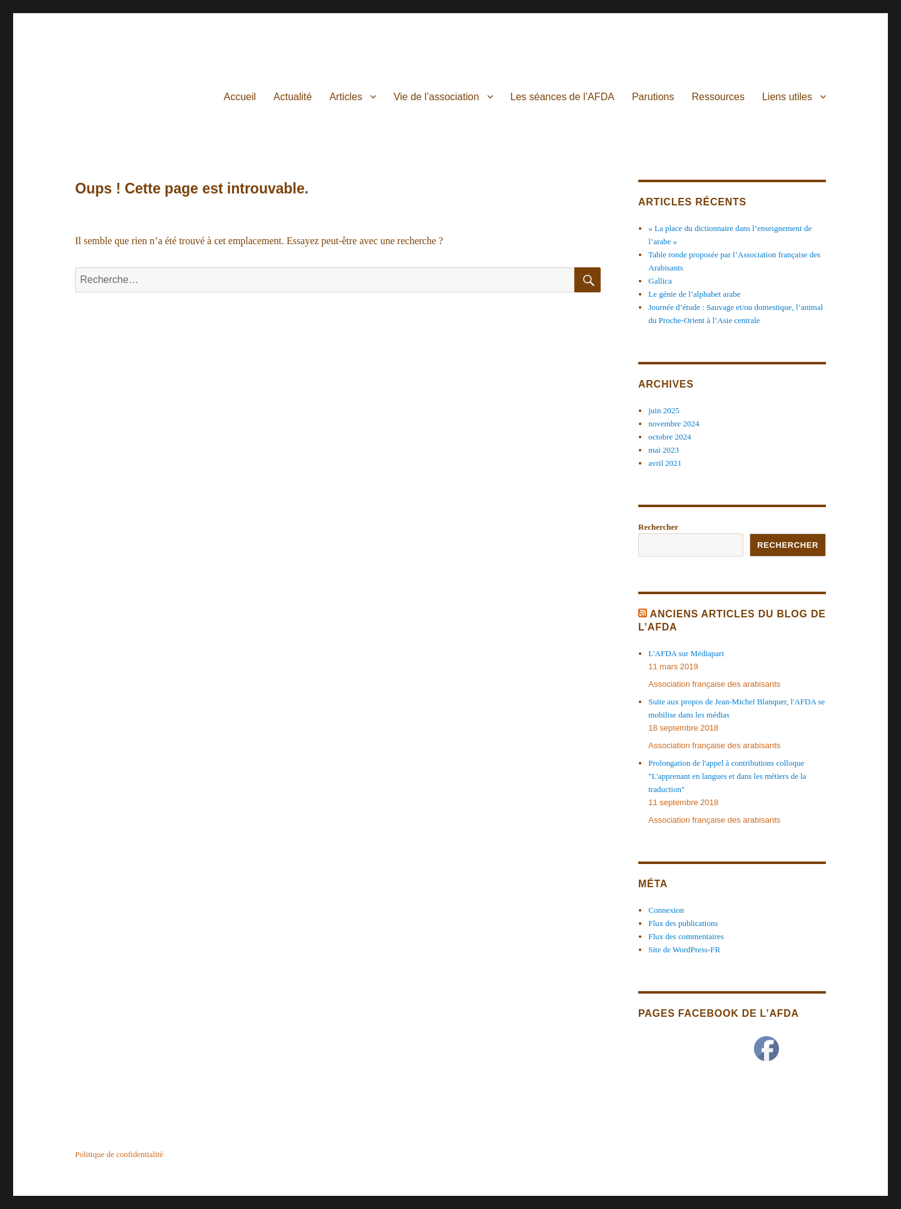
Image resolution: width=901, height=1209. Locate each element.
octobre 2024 (669, 436)
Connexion (666, 910)
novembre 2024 (673, 423)
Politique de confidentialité (119, 1154)
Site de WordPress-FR (684, 949)
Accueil (239, 96)
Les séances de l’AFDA (562, 96)
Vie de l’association (436, 96)
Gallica (660, 281)
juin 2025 (663, 410)
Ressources (717, 96)
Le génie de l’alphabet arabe (694, 294)
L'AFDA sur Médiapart (686, 653)
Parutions (653, 96)
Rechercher (658, 527)
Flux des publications (683, 923)
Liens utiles (787, 96)
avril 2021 (664, 463)
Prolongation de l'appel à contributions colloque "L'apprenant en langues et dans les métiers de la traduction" (727, 776)
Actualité (292, 96)
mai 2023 (663, 450)
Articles (345, 96)
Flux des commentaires (686, 936)
